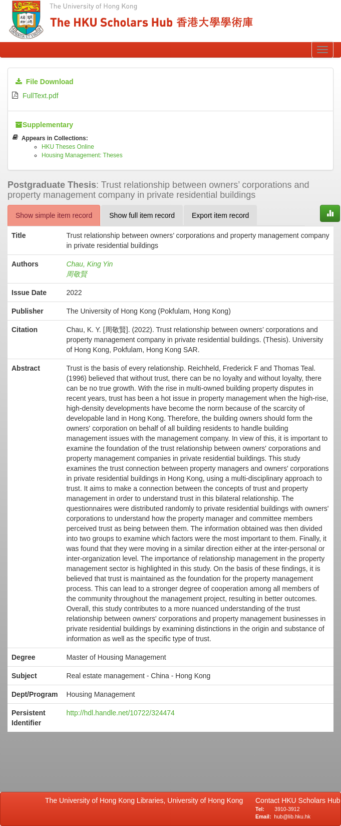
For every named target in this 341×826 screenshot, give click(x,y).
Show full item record (142, 215)
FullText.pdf (41, 96)
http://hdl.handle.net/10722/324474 (120, 713)
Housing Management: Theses (82, 155)
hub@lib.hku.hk (292, 816)
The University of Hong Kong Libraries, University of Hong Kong (146, 800)
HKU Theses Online (68, 146)
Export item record (220, 215)
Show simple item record (54, 215)
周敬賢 (76, 274)
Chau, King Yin (89, 264)
